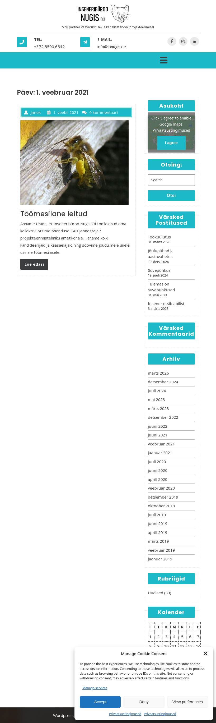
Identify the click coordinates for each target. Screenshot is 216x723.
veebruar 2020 (161, 488)
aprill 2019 (157, 532)
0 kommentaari (100, 112)
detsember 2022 (163, 417)
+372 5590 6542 (49, 46)
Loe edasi (34, 264)
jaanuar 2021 (160, 452)
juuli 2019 (157, 514)
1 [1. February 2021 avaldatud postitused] (150, 636)
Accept (100, 701)
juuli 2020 (157, 461)
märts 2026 (158, 373)
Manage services (94, 688)
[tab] (163, 59)
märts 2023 (158, 408)
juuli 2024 (157, 390)
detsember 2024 (163, 381)
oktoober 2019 (161, 505)
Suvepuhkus (159, 270)
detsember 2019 (163, 497)
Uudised (155, 592)
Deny (143, 701)
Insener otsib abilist (166, 303)
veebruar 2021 (161, 443)
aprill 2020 (157, 479)
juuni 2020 (157, 470)
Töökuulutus (159, 237)
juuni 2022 (157, 426)
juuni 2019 (157, 523)
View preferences (187, 701)
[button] (205, 653)
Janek (32, 112)
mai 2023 (156, 399)
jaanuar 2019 (160, 558)
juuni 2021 (157, 435)
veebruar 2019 (161, 550)
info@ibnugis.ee (111, 46)
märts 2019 (158, 541)
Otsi (171, 195)
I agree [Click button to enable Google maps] (171, 143)
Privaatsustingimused (125, 714)
